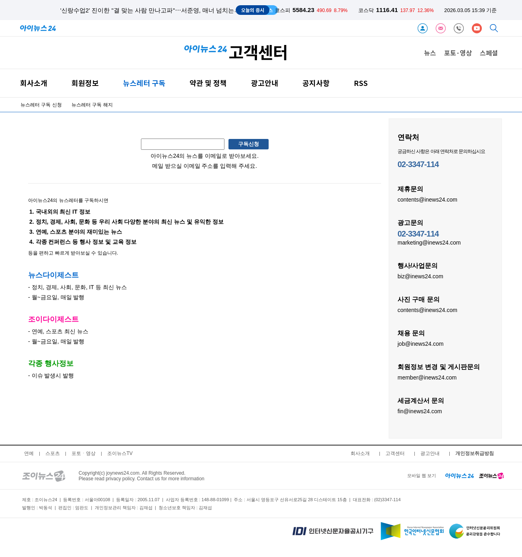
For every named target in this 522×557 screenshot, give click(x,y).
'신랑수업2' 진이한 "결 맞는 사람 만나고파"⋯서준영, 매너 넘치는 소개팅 (157, 10)
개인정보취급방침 (474, 453)
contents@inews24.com (427, 199)
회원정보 (85, 83)
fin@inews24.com (420, 411)
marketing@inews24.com (429, 242)
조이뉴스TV (120, 453)
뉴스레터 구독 (144, 83)
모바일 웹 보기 (421, 475)
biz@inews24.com (420, 276)
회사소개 (33, 83)
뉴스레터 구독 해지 (92, 105)
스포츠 (52, 453)
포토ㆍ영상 (83, 453)
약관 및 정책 (208, 83)
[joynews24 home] (491, 475)
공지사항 (316, 83)
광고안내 (264, 83)
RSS (361, 83)
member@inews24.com (427, 377)
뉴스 (430, 52)
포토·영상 (458, 52)
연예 (29, 453)
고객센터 (395, 453)
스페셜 (489, 52)
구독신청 (248, 144)
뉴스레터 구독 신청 (41, 105)
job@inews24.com (421, 343)
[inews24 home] (459, 475)
